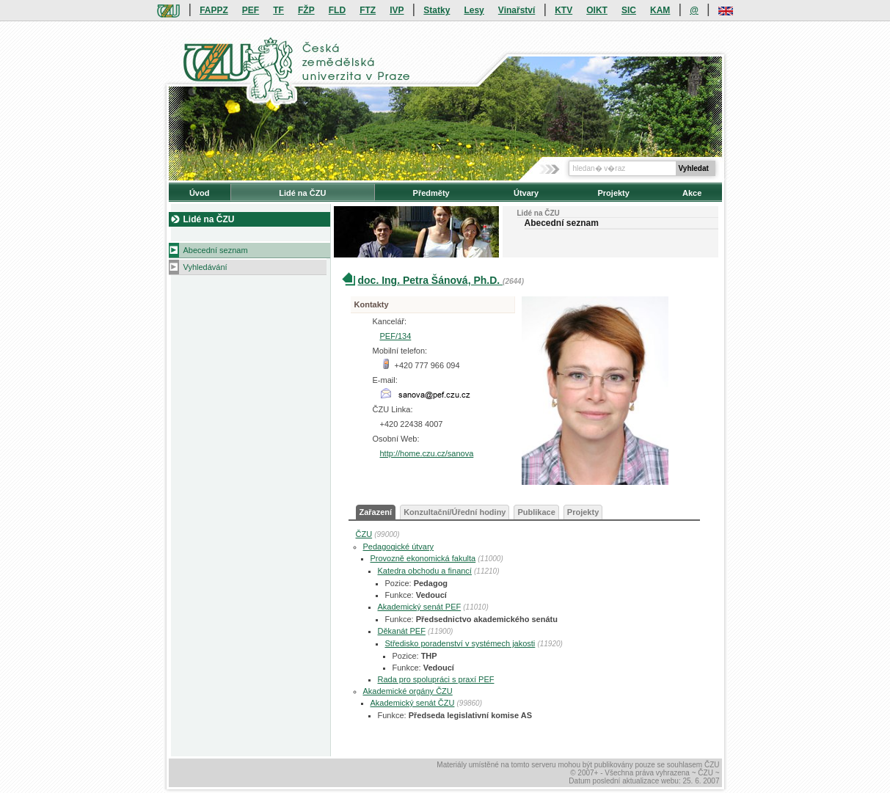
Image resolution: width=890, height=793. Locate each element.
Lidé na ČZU (302, 193)
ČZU (364, 534)
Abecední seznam (215, 250)
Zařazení (376, 512)
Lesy (474, 10)
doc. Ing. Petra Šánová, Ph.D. (430, 280)
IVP (397, 10)
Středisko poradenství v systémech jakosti (460, 643)
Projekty (613, 193)
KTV (563, 10)
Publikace (536, 512)
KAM (660, 10)
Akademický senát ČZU (413, 702)
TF (278, 10)
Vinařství (516, 10)
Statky (436, 10)
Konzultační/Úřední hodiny (455, 512)
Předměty (431, 193)
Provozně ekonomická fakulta (423, 558)
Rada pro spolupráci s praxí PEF (436, 679)
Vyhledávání (205, 267)
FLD (337, 10)
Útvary (526, 193)
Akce (691, 193)
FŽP (306, 10)
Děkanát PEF (402, 630)
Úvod (199, 193)
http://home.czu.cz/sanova (427, 453)
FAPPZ (214, 10)
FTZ (368, 10)
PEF (250, 10)
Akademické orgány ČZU (408, 691)
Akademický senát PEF (420, 606)
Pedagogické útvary (398, 546)
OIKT (597, 10)
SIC (628, 10)
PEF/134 (396, 336)
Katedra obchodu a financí (425, 570)
